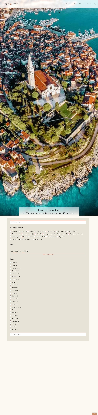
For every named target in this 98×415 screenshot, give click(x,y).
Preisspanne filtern (20, 290)
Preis (12, 279)
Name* (15, 403)
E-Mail (15, 409)
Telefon (52, 403)
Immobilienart (16, 227)
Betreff (51, 409)
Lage (12, 294)
